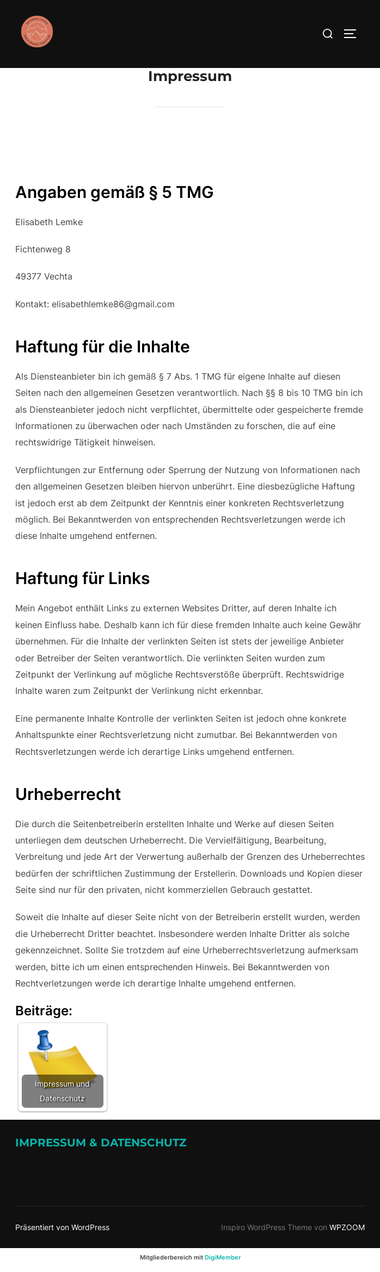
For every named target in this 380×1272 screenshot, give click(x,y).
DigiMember (223, 1257)
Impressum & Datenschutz (100, 1142)
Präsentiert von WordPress (62, 1227)
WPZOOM (347, 1227)
